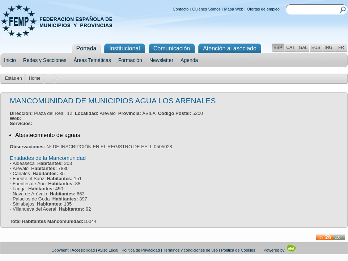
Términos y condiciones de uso (190, 250)
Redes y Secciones (45, 60)
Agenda (189, 60)
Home (35, 78)
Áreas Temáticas (92, 60)
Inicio (10, 60)
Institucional (124, 48)
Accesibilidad (83, 250)
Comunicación (171, 48)
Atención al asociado (229, 48)
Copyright (59, 250)
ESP (277, 47)
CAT (290, 47)
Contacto (180, 9)
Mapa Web (233, 9)
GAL (303, 47)
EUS (316, 47)
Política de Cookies (238, 250)
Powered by (279, 250)
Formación (130, 60)
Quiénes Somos (206, 9)
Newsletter (161, 60)
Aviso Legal (108, 250)
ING (328, 47)
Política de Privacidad (141, 250)
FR (341, 47)
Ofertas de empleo (263, 9)
